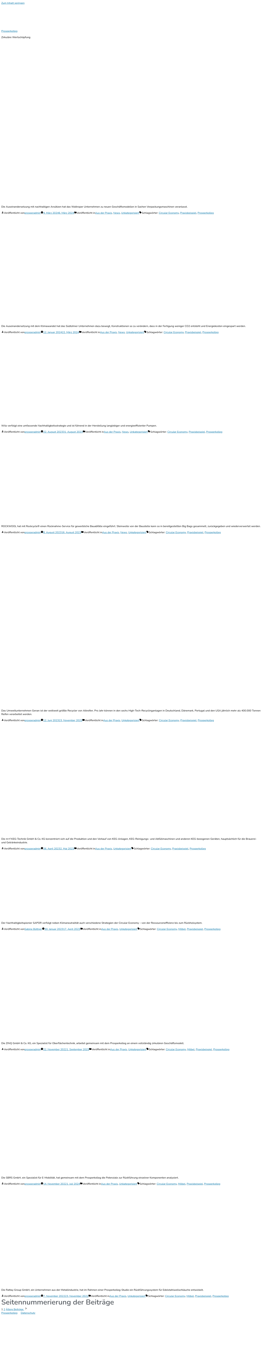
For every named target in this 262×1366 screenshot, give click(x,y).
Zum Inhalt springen (13, 3)
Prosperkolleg (9, 31)
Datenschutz (28, 1313)
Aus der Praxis (103, 213)
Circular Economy (169, 213)
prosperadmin (32, 213)
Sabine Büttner (33, 929)
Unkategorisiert (130, 213)
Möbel (182, 929)
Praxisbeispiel (188, 213)
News (116, 213)
